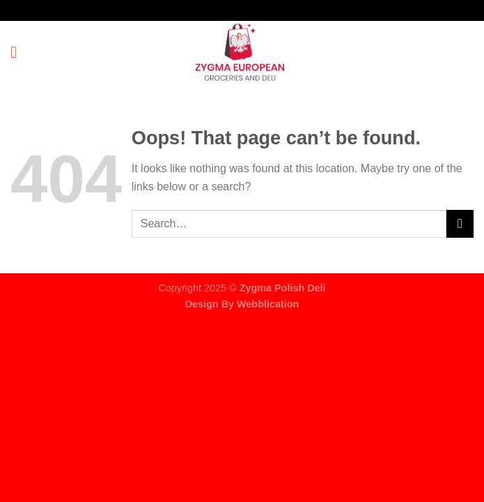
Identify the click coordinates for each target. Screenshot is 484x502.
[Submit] (460, 223)
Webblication (268, 304)
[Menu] (18, 52)
